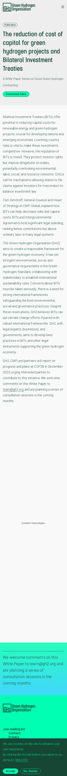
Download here (16, 94)
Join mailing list (14, 729)
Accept (10, 773)
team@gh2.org (13, 389)
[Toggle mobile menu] (62, 7)
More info (22, 762)
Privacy (14, 737)
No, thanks (30, 773)
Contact (15, 733)
